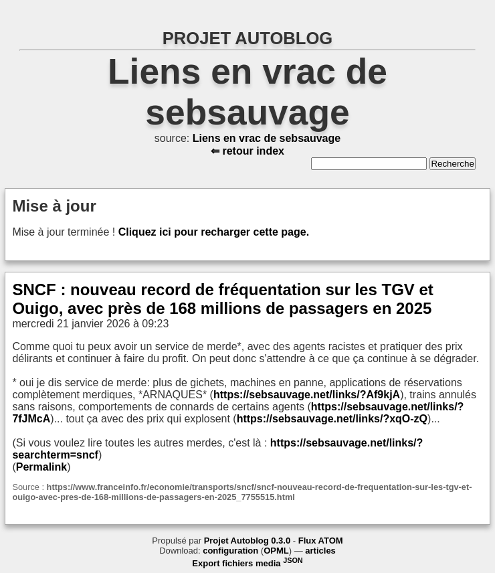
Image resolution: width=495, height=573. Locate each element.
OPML (276, 551)
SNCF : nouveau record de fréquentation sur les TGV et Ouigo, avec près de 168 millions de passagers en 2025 (222, 298)
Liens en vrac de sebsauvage (266, 138)
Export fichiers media (247, 563)
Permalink (41, 467)
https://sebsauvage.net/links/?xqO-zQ (332, 418)
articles (320, 551)
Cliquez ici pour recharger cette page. (213, 232)
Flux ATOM (320, 541)
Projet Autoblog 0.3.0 (247, 541)
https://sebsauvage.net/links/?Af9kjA (306, 394)
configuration (230, 551)
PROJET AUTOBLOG (248, 38)
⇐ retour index (247, 151)
